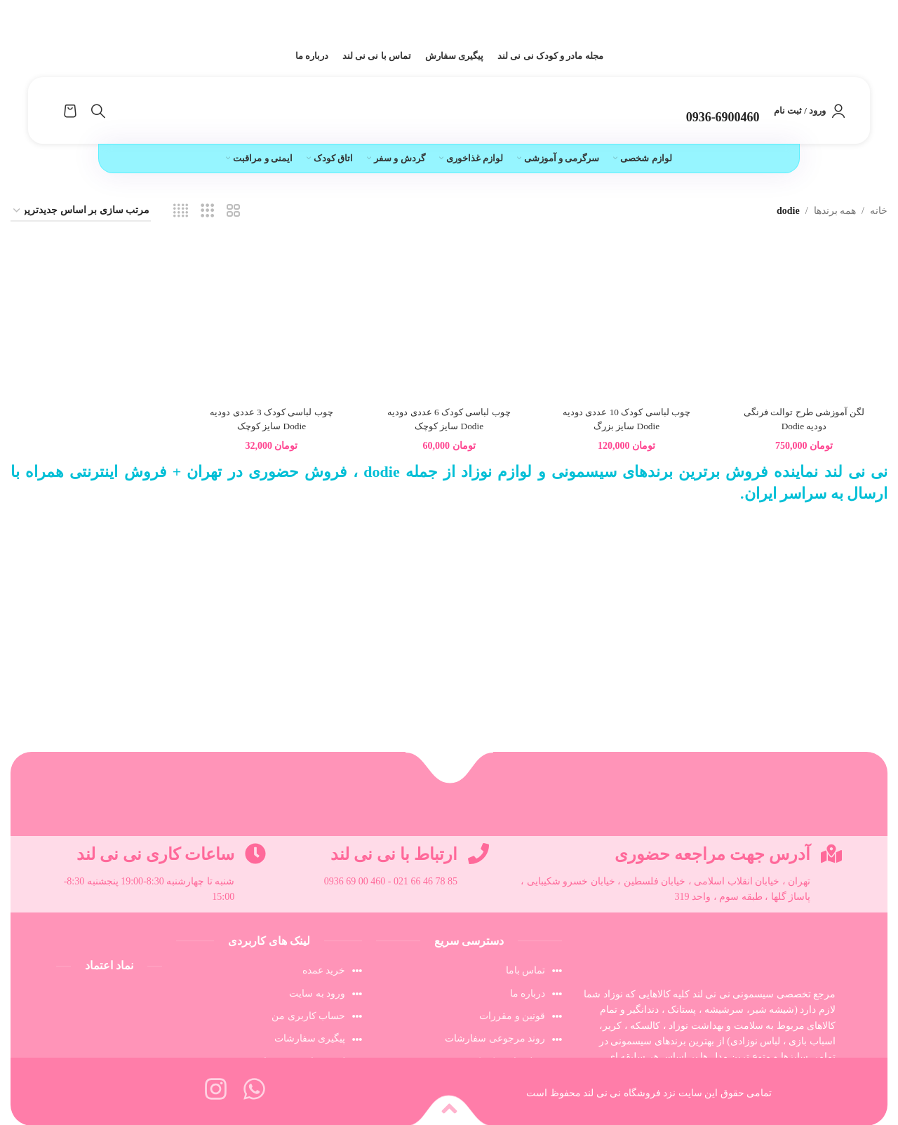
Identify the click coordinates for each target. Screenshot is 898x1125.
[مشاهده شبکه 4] (180, 211)
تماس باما (526, 970)
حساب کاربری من (308, 1016)
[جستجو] (98, 111)
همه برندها (835, 211)
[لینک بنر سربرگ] (449, 17)
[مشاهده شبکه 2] (233, 211)
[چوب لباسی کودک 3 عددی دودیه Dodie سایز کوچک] (270, 324)
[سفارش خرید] (81, 211)
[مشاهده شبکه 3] (207, 211)
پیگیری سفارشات (310, 1038)
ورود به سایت (317, 993)
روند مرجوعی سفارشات (495, 1038)
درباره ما (528, 993)
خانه (878, 211)
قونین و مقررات (512, 1016)
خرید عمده (324, 970)
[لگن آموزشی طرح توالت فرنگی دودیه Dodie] (805, 324)
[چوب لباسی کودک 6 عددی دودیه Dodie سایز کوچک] (449, 324)
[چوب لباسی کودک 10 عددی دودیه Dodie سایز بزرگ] (627, 324)
